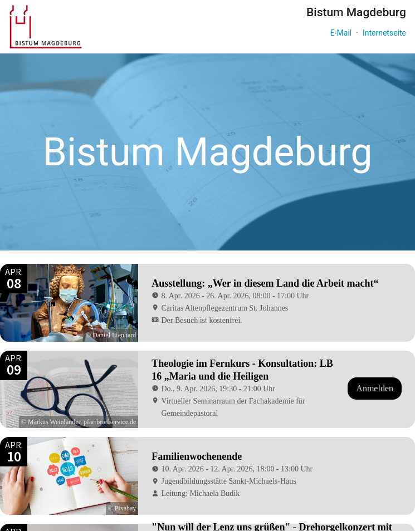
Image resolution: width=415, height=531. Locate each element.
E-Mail (340, 32)
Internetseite (384, 32)
